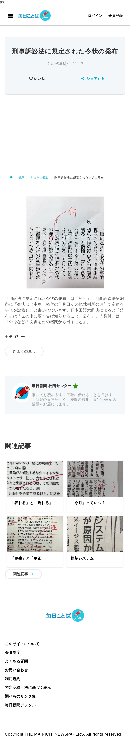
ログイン (95, 16)
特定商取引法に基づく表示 (28, 687)
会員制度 (12, 652)
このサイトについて (22, 644)
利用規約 (12, 679)
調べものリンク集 (20, 696)
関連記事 (20, 574)
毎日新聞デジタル (20, 705)
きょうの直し (56, 63)
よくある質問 (16, 661)
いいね (39, 78)
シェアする (93, 78)
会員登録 (115, 16)
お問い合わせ (16, 670)
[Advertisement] (65, 132)
